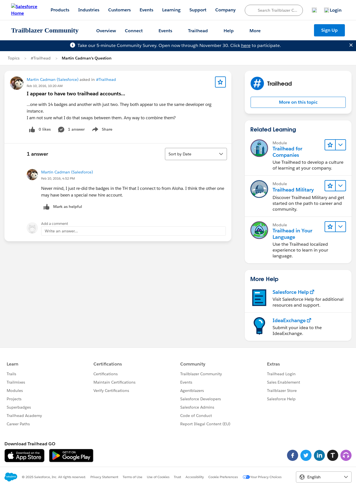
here (246, 45)
